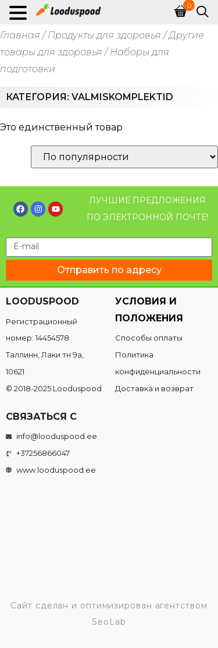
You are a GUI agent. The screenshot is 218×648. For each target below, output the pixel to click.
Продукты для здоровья (104, 35)
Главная (20, 35)
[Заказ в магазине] (124, 157)
